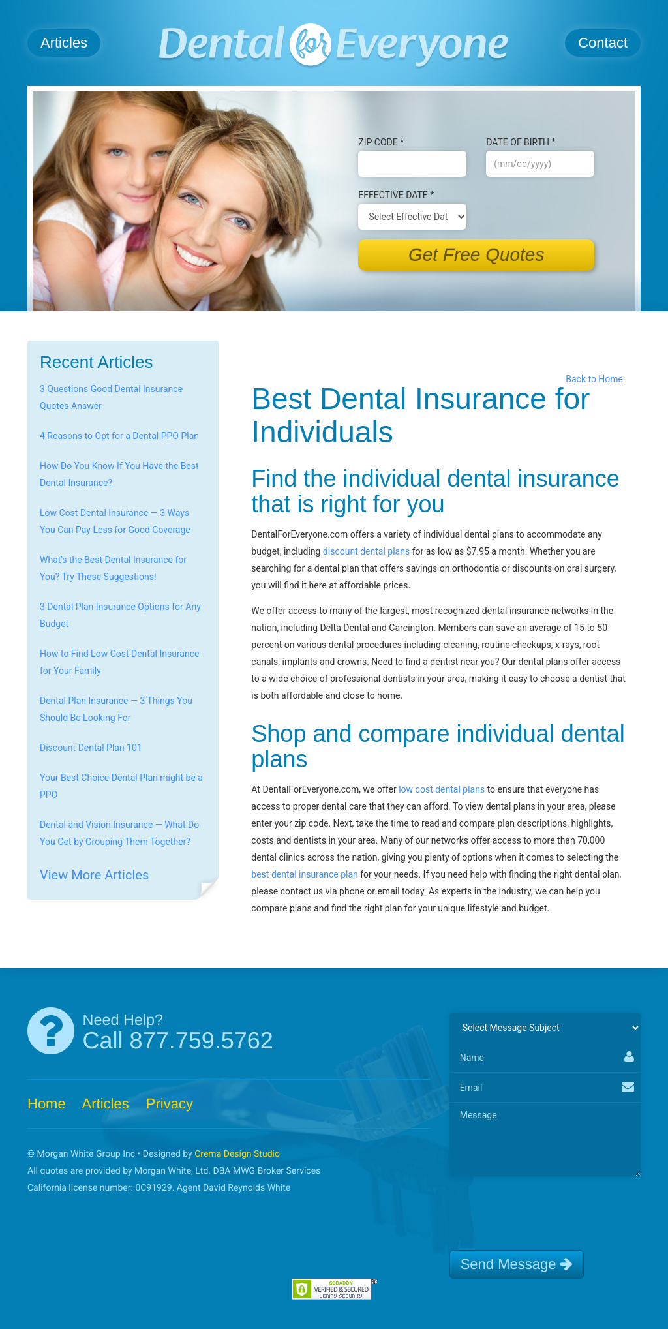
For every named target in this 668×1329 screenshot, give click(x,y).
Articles (63, 43)
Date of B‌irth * (520, 142)
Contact (603, 43)
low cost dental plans (442, 789)
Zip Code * (381, 142)
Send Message (517, 1264)
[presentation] (548, 1207)
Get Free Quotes (476, 255)
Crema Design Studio (237, 1154)
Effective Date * (396, 195)
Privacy (169, 1103)
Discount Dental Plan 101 (91, 747)
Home (46, 1103)
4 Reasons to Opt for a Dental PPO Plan (119, 436)
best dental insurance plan (304, 874)
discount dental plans (366, 551)
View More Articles (94, 875)
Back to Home (597, 379)
